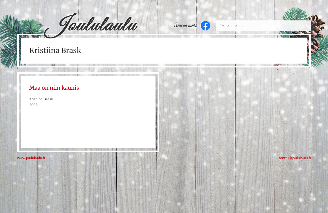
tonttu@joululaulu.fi (295, 158)
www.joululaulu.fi (31, 158)
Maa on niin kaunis (54, 87)
